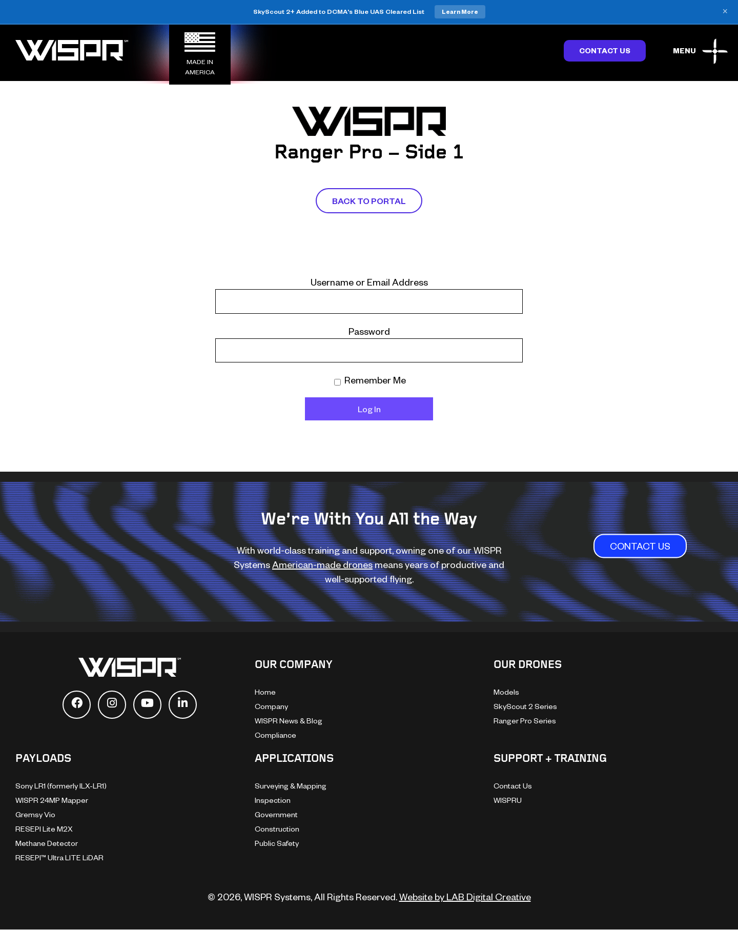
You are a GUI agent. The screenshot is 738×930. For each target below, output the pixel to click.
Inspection (273, 800)
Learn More (460, 11)
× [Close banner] (725, 12)
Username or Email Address (369, 282)
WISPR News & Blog (288, 720)
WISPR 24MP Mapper (51, 800)
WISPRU (508, 800)
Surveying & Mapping (290, 786)
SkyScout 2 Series (525, 706)
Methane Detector (46, 843)
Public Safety (277, 843)
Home (265, 692)
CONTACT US (640, 546)
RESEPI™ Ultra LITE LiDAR (59, 857)
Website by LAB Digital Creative (465, 896)
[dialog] (719, 909)
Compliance (275, 735)
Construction (277, 829)
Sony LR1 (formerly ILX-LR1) (61, 786)
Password (369, 331)
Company (271, 706)
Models (506, 692)
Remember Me (370, 380)
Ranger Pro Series (525, 720)
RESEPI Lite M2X (44, 829)
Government (276, 814)
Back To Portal (369, 200)
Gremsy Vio (35, 814)
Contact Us (604, 50)
